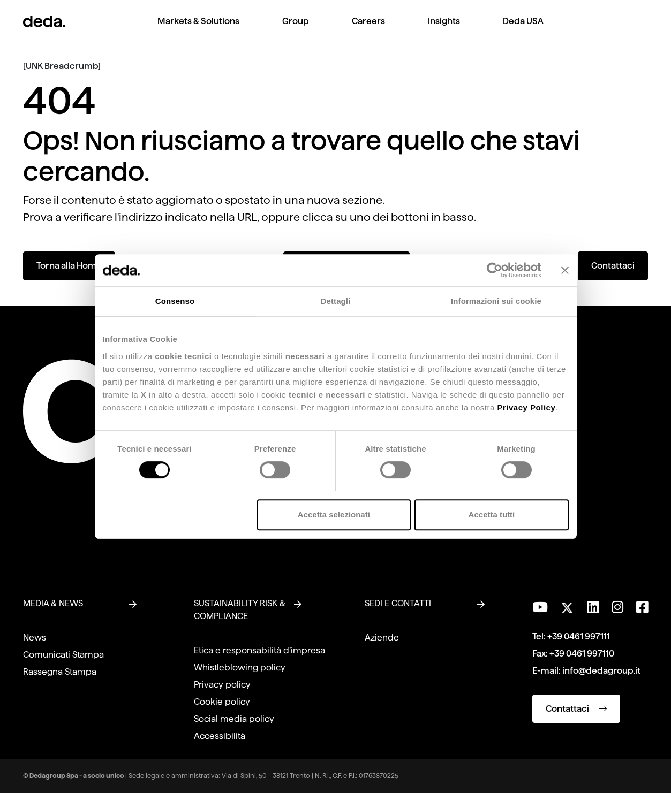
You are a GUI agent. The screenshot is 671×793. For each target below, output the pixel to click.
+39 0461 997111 (578, 636)
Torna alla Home (69, 265)
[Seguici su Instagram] (617, 607)
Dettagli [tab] (336, 301)
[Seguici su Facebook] (642, 607)
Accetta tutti (492, 514)
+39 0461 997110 (581, 653)
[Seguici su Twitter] (567, 605)
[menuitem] (198, 30)
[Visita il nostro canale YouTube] (540, 607)
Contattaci (613, 265)
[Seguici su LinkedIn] (593, 607)
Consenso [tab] (174, 301)
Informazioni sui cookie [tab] (496, 301)
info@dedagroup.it (601, 670)
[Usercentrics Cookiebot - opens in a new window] (494, 270)
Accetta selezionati (334, 514)
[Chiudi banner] (565, 270)
